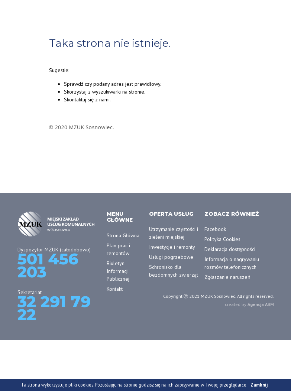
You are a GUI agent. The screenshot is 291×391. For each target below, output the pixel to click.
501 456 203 (47, 265)
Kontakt (115, 289)
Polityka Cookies (222, 239)
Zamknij (259, 385)
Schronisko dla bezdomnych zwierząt (173, 271)
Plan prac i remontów (118, 249)
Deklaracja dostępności (229, 249)
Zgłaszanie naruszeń (227, 277)
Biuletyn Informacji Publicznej (118, 271)
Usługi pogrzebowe (171, 257)
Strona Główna (123, 235)
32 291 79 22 (54, 308)
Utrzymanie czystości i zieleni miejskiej (173, 233)
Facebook (215, 229)
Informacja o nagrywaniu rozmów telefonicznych (231, 263)
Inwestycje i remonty (172, 247)
